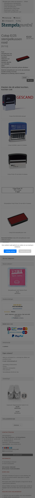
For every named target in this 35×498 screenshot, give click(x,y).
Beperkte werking (25, 251)
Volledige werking (10, 251)
